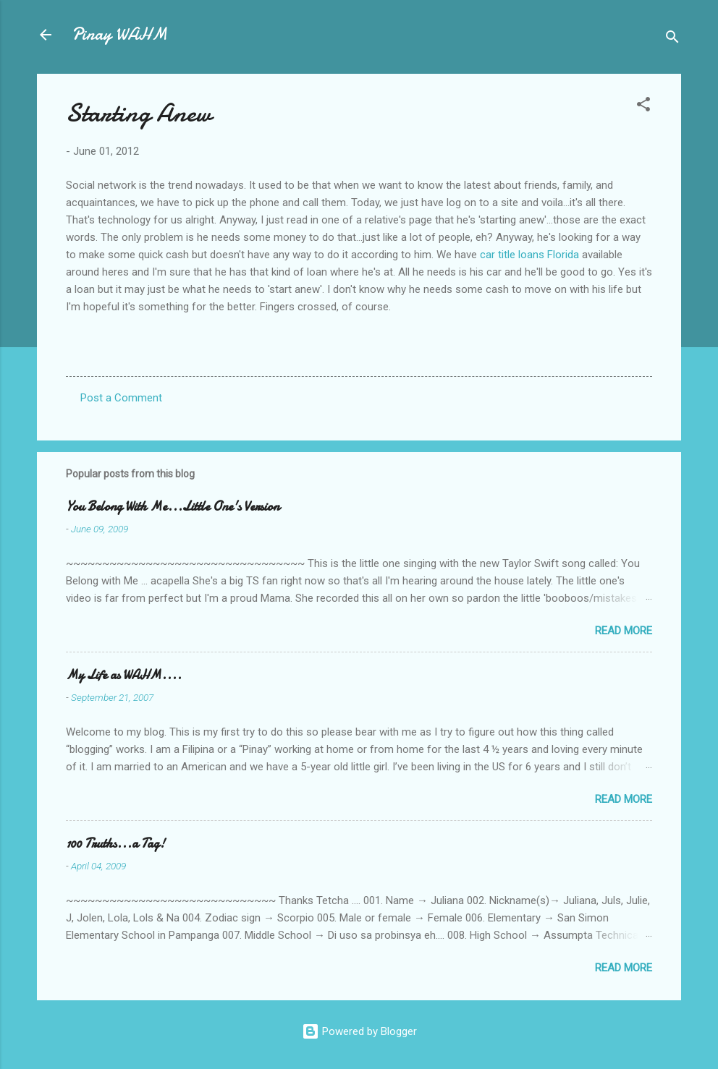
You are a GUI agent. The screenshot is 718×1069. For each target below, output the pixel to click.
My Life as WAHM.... (124, 675)
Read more (623, 630)
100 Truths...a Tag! (115, 844)
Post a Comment (121, 397)
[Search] (672, 39)
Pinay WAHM (119, 34)
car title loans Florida (529, 254)
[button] (643, 106)
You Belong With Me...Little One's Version (172, 507)
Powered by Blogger (359, 1031)
